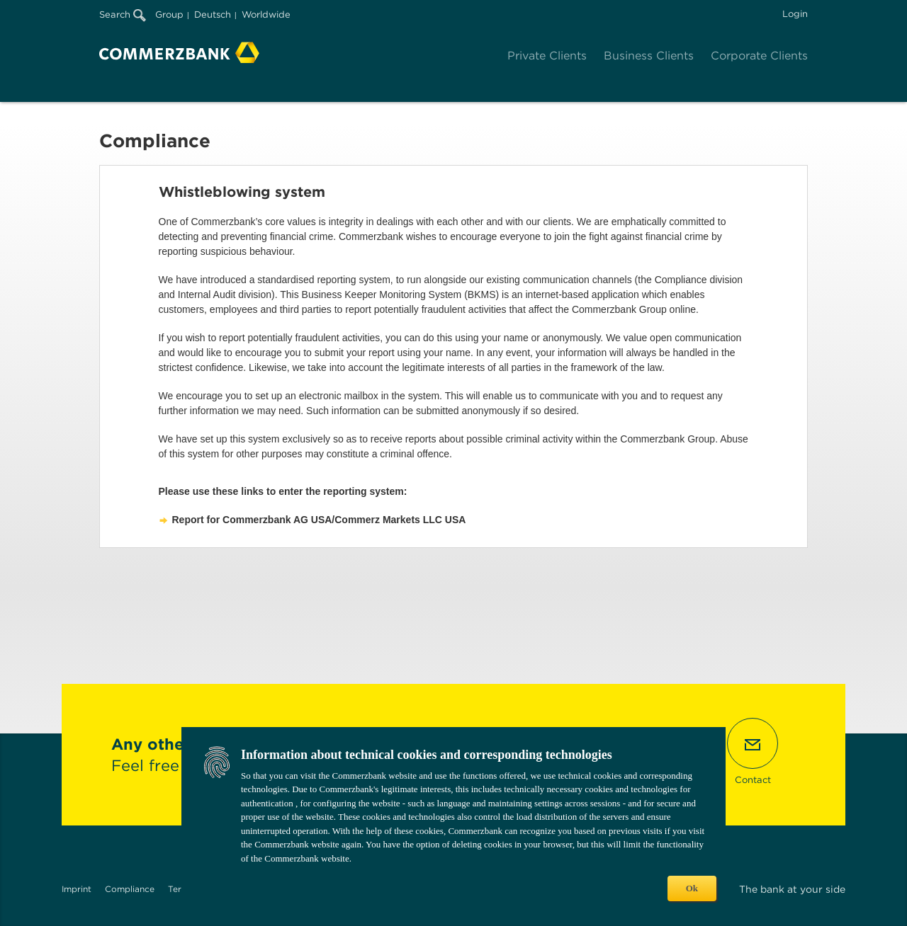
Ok (692, 888)
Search (122, 14)
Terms (180, 889)
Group (169, 14)
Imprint (76, 889)
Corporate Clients (759, 55)
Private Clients (547, 55)
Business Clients (649, 55)
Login (795, 13)
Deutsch (212, 14)
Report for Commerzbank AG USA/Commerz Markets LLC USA (319, 519)
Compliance (129, 889)
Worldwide (266, 14)
